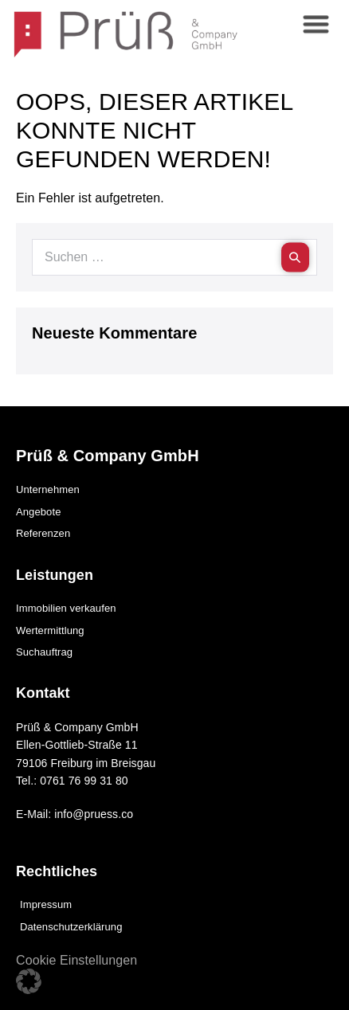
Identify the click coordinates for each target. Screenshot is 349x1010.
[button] (28, 981)
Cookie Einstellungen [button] (76, 960)
